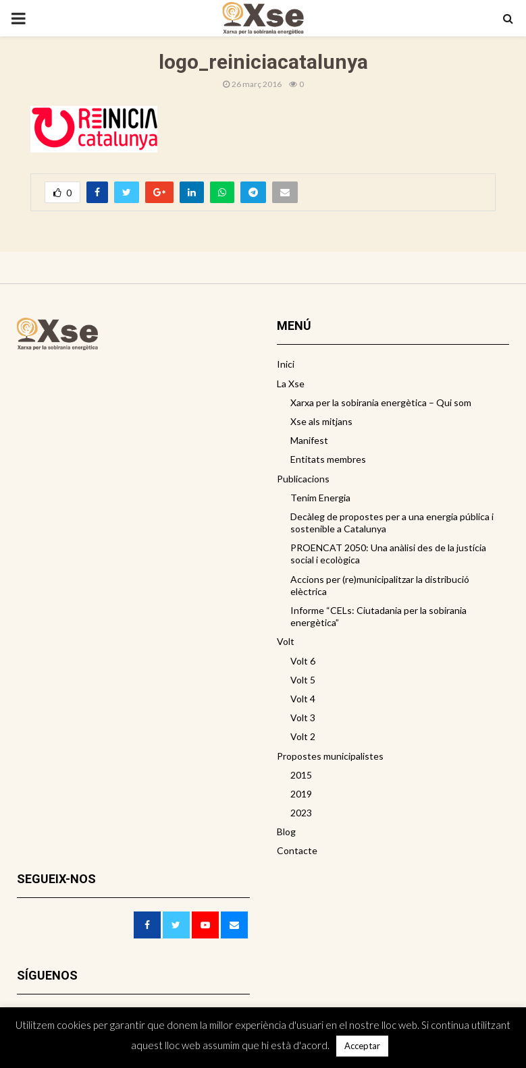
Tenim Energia (320, 497)
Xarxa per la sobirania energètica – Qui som (380, 402)
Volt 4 (302, 698)
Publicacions (303, 478)
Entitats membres (328, 459)
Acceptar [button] (362, 1045)
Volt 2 (302, 736)
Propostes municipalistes (330, 756)
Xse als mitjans (321, 421)
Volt (285, 641)
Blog (286, 831)
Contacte (297, 850)
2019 (301, 793)
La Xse (291, 383)
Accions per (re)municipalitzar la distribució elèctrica (379, 585)
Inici (285, 364)
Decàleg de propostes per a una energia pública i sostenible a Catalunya (392, 522)
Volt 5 (302, 679)
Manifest (309, 440)
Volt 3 (302, 717)
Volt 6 (302, 661)
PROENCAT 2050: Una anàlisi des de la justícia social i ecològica (388, 553)
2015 (301, 775)
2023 (301, 812)
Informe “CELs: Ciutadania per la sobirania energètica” (378, 616)
